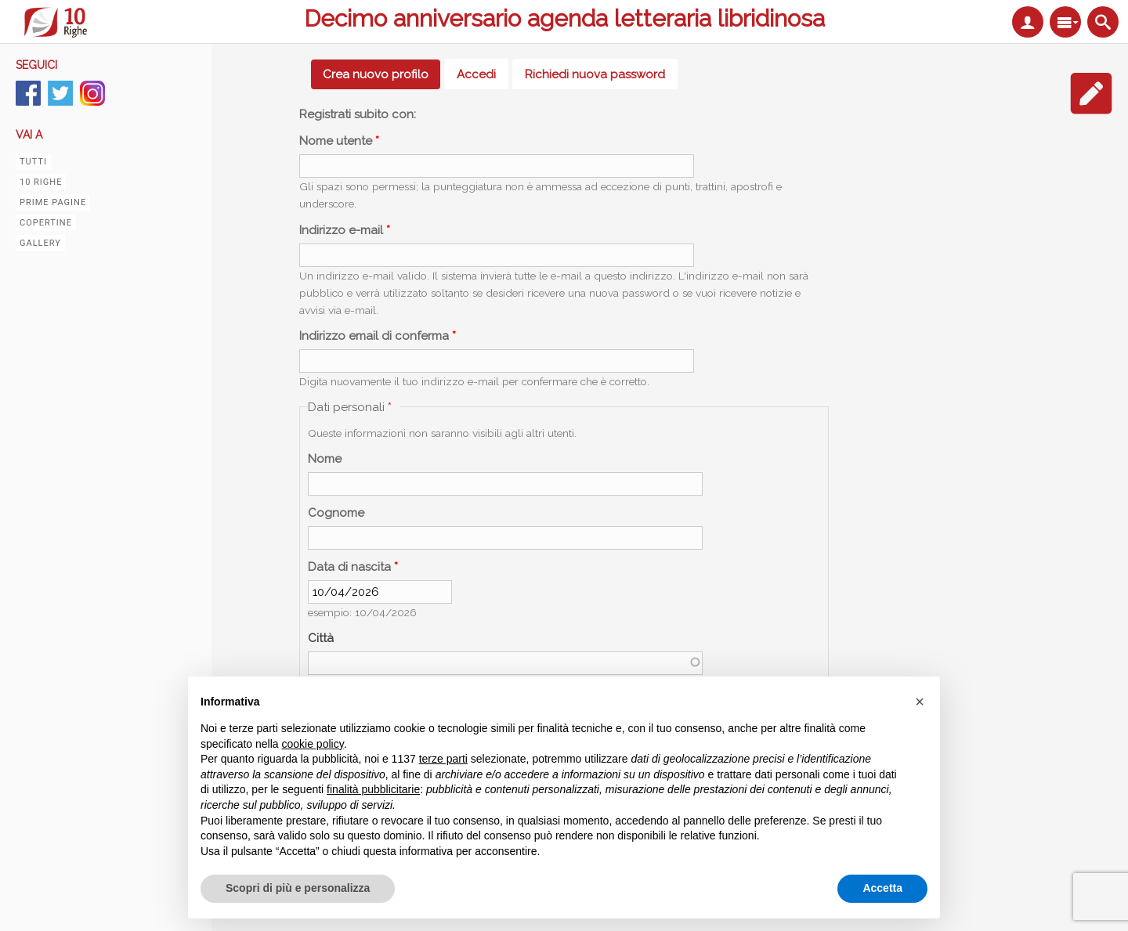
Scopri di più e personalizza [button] (298, 888)
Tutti (33, 162)
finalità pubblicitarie (373, 789)
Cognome (336, 513)
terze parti (443, 758)
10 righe (41, 182)
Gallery (40, 243)
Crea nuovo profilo (381, 74)
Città (321, 638)
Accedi (476, 74)
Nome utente (339, 141)
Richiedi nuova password (595, 74)
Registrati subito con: (357, 114)
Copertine (46, 223)
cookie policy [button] (313, 744)
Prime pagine (53, 202)
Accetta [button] (882, 888)
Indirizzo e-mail (344, 230)
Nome (325, 459)
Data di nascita (353, 567)
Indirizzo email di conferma (377, 336)
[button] (919, 701)
